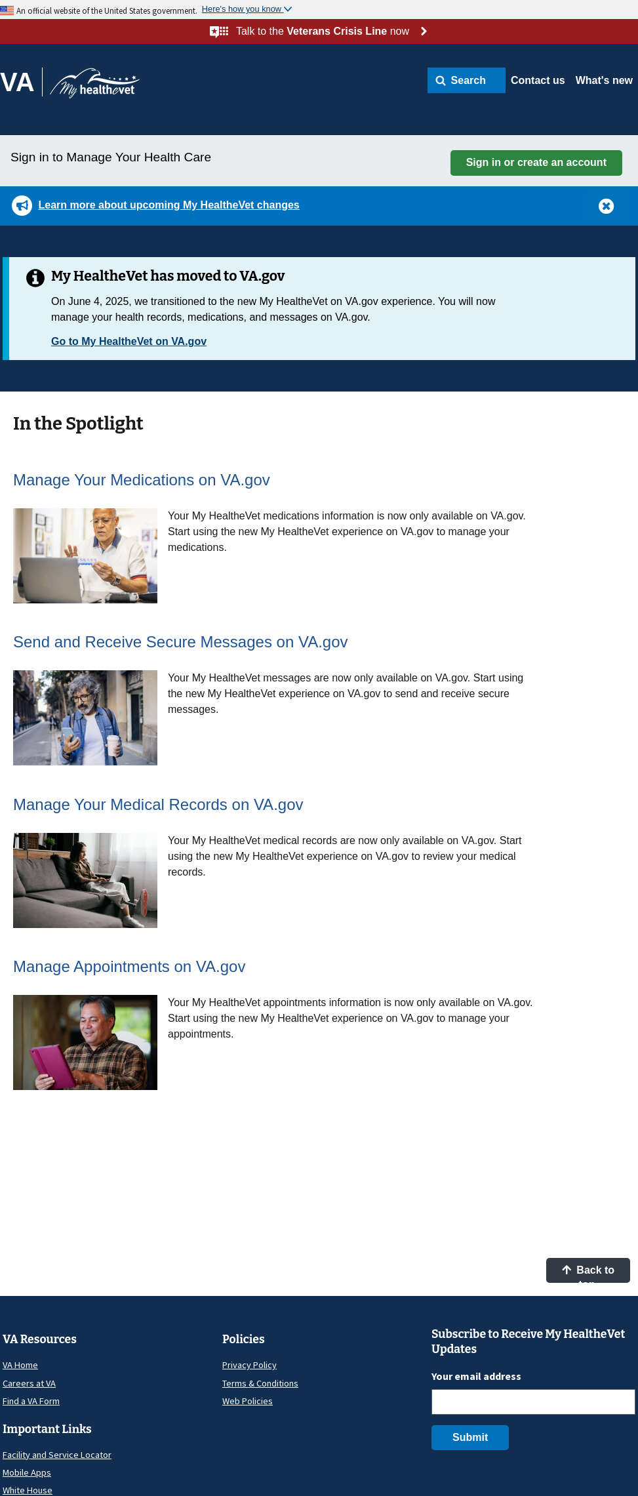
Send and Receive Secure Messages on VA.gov (180, 642)
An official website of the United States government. (106, 10)
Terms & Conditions (260, 1383)
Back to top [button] (588, 1273)
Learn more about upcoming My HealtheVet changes (168, 205)
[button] (467, 80)
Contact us (538, 80)
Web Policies (247, 1401)
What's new (604, 80)
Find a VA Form (31, 1401)
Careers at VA (29, 1383)
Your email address (476, 1376)
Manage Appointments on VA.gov (129, 966)
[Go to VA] (21, 82)
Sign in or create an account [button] (536, 162)
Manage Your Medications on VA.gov (141, 480)
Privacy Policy (249, 1365)
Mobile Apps (27, 1472)
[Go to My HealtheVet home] (95, 87)
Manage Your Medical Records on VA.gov (158, 804)
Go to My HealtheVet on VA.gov (129, 341)
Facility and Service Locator (57, 1455)
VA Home (20, 1365)
